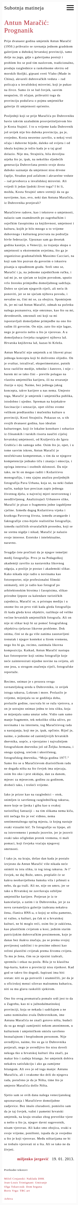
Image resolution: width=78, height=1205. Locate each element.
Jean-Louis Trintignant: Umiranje (25, 1182)
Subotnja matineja (24, 8)
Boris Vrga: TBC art (17, 1190)
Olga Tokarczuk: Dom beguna (23, 1186)
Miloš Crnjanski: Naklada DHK (24, 1178)
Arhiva (8, 1198)
